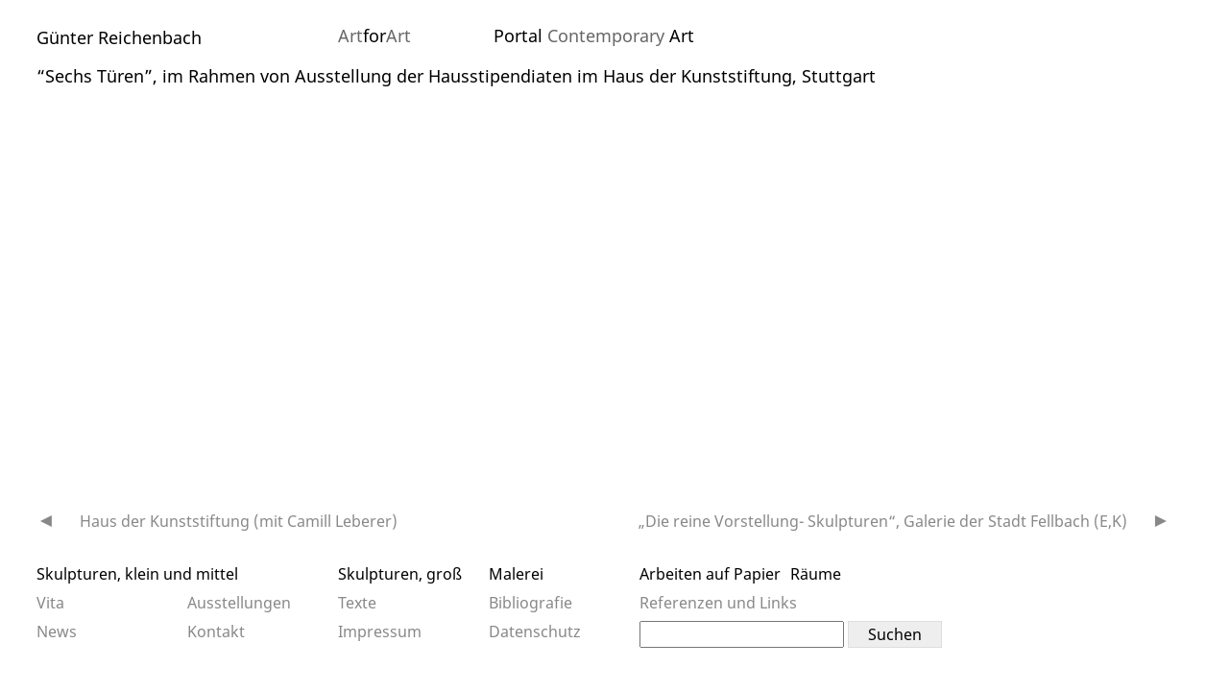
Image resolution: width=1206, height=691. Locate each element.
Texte (357, 602)
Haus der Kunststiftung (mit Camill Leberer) (239, 521)
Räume (815, 573)
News (56, 631)
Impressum (380, 631)
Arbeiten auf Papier (710, 573)
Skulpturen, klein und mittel (137, 573)
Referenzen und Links (718, 602)
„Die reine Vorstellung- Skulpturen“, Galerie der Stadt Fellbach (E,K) (883, 521)
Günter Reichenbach (119, 37)
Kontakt (216, 631)
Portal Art (594, 35)
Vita (50, 602)
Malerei (516, 573)
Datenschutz (535, 631)
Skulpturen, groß (400, 573)
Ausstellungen (239, 602)
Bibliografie (530, 602)
